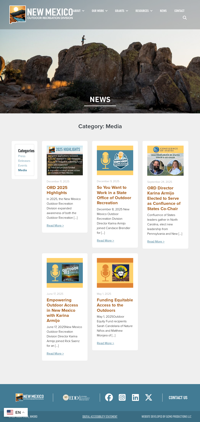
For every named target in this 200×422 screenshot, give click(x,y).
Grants (119, 11)
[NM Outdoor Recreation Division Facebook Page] (109, 399)
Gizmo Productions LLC (178, 416)
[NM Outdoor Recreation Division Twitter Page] (149, 399)
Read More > (55, 225)
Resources (142, 11)
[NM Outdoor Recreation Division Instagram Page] (122, 399)
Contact (179, 11)
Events (22, 165)
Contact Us (178, 397)
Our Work (98, 11)
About (76, 11)
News (163, 11)
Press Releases (24, 158)
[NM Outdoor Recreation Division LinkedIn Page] (135, 399)
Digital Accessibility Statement (99, 416)
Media (22, 170)
